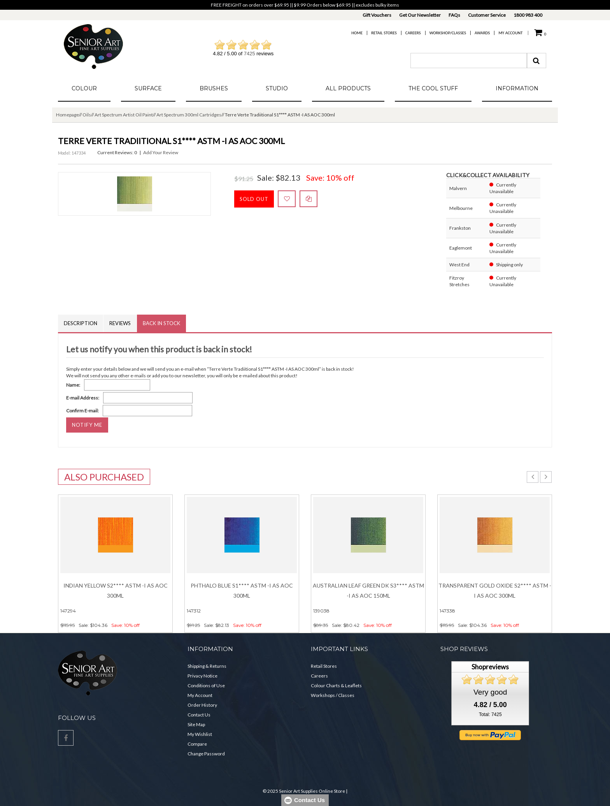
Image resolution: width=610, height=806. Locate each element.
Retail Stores (384, 32)
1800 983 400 (528, 15)
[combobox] (468, 60)
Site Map (196, 724)
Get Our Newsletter (420, 15)
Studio (277, 88)
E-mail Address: (82, 398)
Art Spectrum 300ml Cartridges (188, 115)
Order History (202, 705)
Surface (148, 88)
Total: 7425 (490, 714)
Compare (197, 744)
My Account (510, 32)
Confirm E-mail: (82, 411)
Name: (73, 385)
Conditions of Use (206, 685)
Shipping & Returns (207, 666)
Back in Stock (161, 323)
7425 (249, 53)
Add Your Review (160, 152)
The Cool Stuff (433, 88)
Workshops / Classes (332, 695)
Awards (482, 32)
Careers (413, 32)
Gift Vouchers (377, 15)
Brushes (214, 88)
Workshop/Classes (447, 32)
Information (517, 88)
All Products (348, 88)
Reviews (120, 323)
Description (80, 323)
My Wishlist (200, 734)
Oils (86, 115)
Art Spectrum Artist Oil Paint (124, 115)
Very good (490, 692)
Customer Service (487, 15)
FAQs (454, 15)
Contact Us (199, 715)
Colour (84, 88)
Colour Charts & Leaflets (336, 685)
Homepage (67, 115)
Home (357, 32)
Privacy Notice (202, 676)
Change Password (206, 754)
